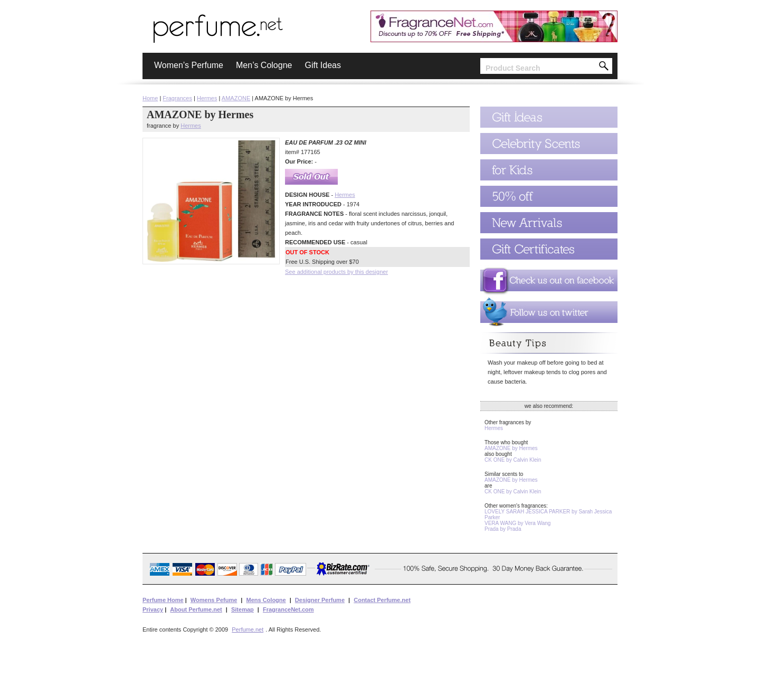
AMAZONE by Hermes (511, 448)
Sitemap (242, 609)
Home (150, 98)
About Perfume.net (196, 609)
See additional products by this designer (336, 272)
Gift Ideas (322, 65)
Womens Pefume (214, 600)
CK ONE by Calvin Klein (512, 460)
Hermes (207, 98)
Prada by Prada (502, 529)
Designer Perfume (320, 600)
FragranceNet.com (288, 609)
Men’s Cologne (264, 65)
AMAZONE (236, 98)
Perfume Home (163, 600)
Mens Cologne (266, 600)
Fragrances (177, 98)
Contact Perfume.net (382, 600)
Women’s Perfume (188, 65)
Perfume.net (247, 629)
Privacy (152, 609)
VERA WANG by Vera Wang (517, 523)
